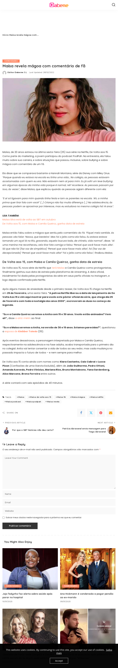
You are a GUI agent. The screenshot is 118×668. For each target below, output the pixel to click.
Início (5, 35)
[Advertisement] (77, 35)
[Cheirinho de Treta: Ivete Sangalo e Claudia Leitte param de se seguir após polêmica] (30, 629)
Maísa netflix (97, 397)
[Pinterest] (101, 413)
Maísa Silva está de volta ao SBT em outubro (29, 219)
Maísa (21, 397)
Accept (59, 660)
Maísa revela (53, 402)
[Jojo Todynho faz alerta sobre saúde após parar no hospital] (30, 569)
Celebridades (11, 61)
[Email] (111, 413)
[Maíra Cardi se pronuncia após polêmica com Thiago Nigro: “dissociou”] (88, 629)
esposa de (21, 331)
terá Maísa (58, 268)
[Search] (114, 5)
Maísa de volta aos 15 (40, 397)
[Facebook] (81, 413)
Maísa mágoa (78, 397)
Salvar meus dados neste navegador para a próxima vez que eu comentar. (44, 517)
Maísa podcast (13, 402)
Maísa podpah (34, 402)
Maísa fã (61, 397)
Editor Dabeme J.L (17, 72)
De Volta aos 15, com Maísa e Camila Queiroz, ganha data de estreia (43, 223)
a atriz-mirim (23, 318)
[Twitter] (91, 413)
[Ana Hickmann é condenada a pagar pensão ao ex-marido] (88, 569)
